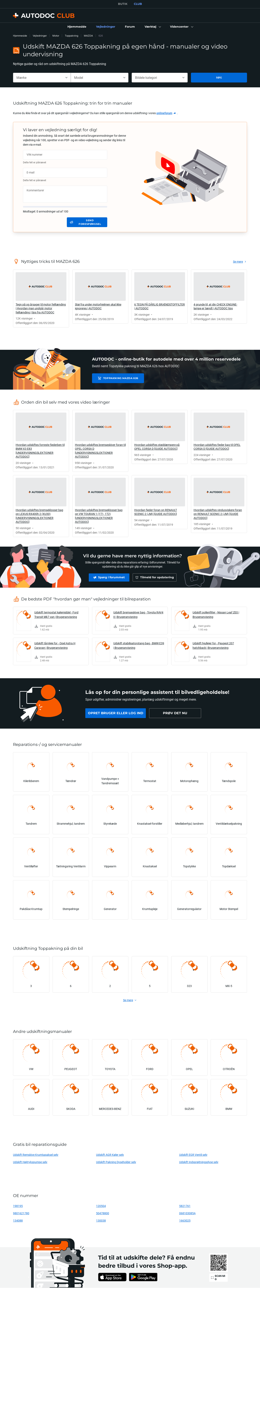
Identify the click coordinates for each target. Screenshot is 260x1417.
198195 (18, 1206)
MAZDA (88, 35)
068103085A (187, 1213)
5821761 (185, 1206)
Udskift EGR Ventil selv (193, 1155)
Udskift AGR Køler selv (110, 1155)
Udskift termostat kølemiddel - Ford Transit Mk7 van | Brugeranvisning (56, 614)
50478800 (102, 1213)
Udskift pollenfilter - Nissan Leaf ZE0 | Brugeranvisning (216, 614)
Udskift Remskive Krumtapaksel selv (35, 1155)
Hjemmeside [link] (20, 35)
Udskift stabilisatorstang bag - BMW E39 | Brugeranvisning (138, 645)
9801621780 (21, 1213)
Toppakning (71, 35)
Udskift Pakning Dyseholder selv (116, 1162)
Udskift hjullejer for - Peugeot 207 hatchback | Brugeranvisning (213, 645)
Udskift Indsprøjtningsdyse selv (198, 1162)
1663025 (185, 1220)
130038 (101, 1220)
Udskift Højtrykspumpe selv (30, 1162)
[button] (152, 27)
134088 (18, 1220)
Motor (55, 35)
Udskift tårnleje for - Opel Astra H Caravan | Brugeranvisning (54, 645)
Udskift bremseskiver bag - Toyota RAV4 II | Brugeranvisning (138, 614)
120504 (101, 1206)
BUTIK (122, 4)
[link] (77, 27)
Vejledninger (40, 35)
